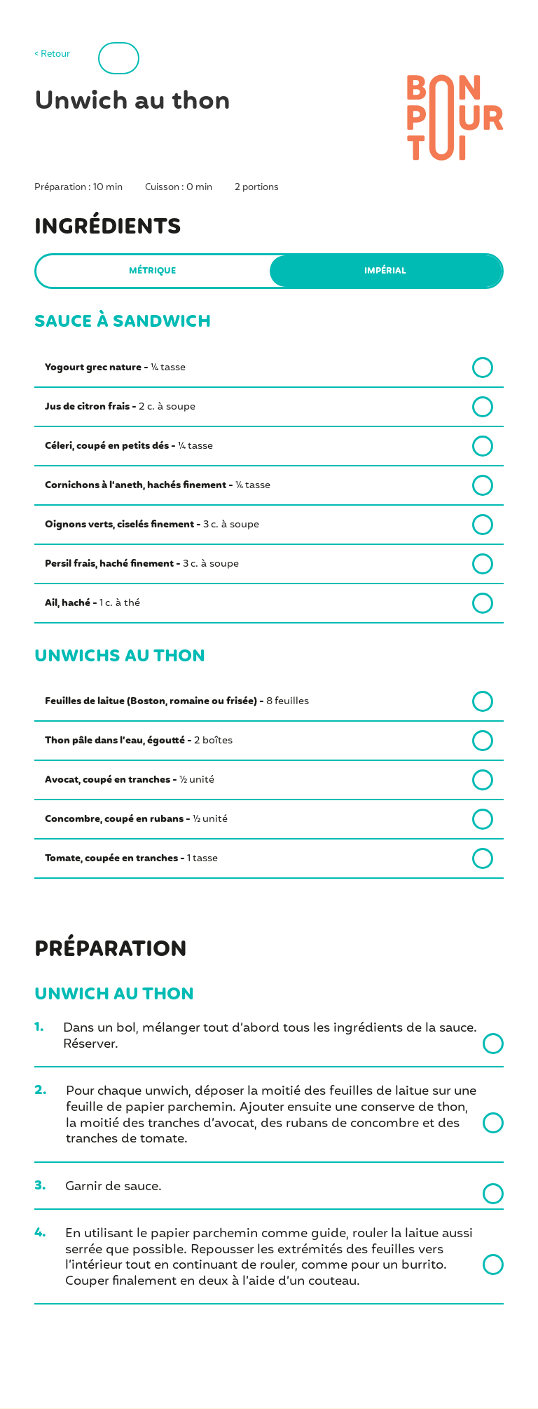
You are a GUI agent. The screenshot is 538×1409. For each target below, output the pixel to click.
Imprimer (149, 58)
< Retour (52, 55)
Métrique (152, 271)
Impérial (386, 271)
